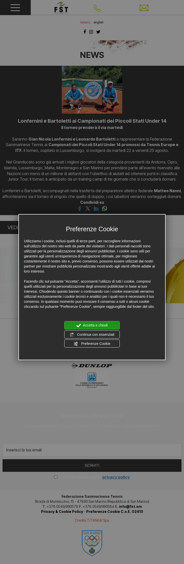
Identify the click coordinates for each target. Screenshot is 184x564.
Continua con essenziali (92, 334)
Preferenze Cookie (92, 344)
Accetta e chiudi (92, 325)
